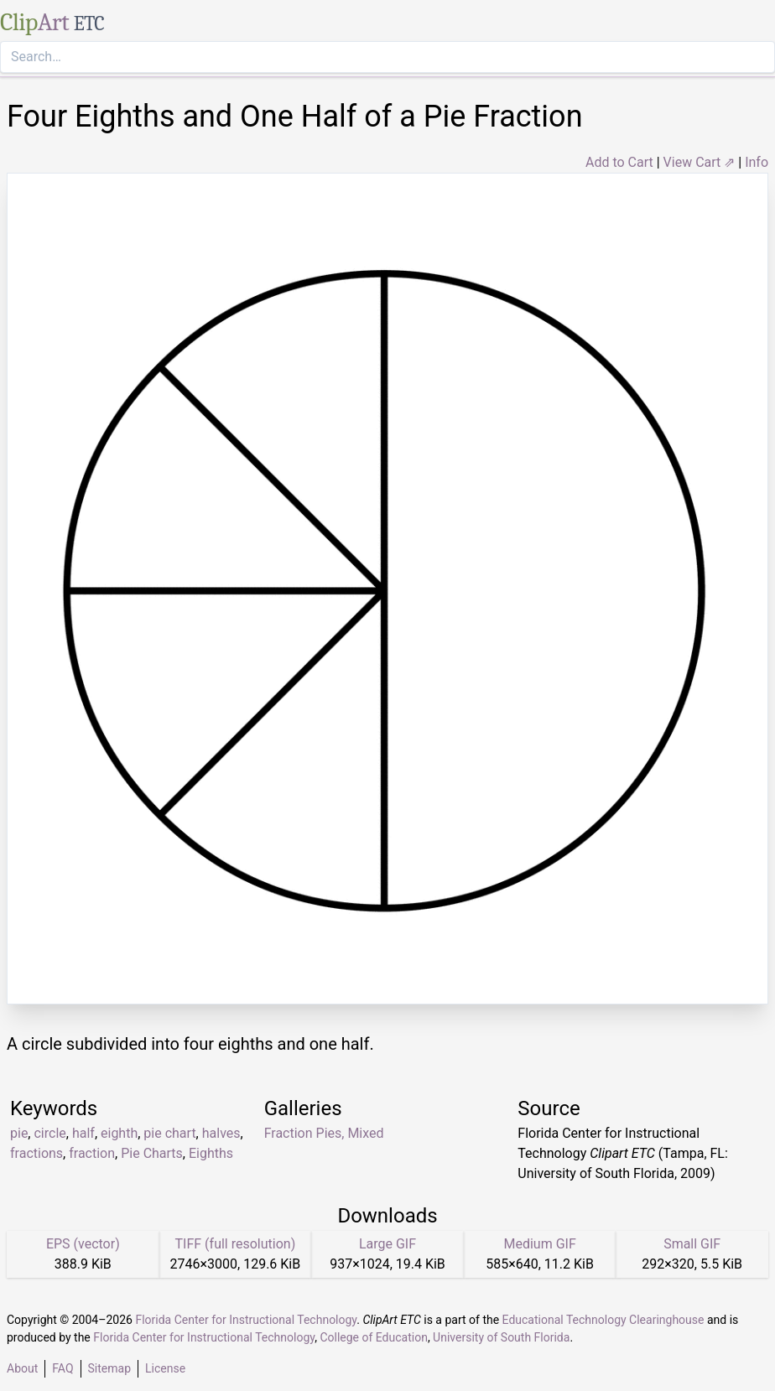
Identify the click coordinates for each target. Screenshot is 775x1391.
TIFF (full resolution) (235, 1244)
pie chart (169, 1133)
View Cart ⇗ (699, 162)
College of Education (374, 1337)
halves (221, 1133)
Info (756, 162)
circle (49, 1133)
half (83, 1133)
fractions (36, 1153)
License (165, 1368)
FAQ (62, 1368)
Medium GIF (539, 1244)
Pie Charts (152, 1153)
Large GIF (387, 1244)
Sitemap (109, 1368)
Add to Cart (619, 162)
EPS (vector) (83, 1244)
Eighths (211, 1153)
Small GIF (691, 1244)
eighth (119, 1133)
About (22, 1368)
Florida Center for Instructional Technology (245, 1319)
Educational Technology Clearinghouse (603, 1319)
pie (19, 1133)
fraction (92, 1153)
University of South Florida (501, 1337)
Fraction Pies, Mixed (324, 1133)
